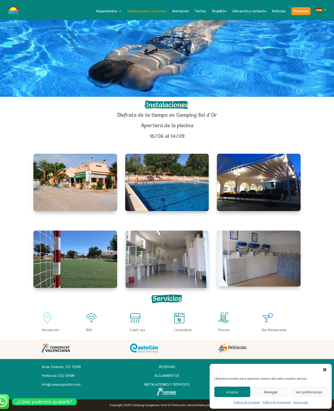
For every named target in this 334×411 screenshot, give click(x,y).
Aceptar (232, 392)
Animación (180, 11)
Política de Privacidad (276, 402)
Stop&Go (219, 11)
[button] (324, 369)
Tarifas (200, 11)
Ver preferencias (309, 392)
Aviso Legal (300, 402)
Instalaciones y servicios (147, 11)
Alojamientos (106, 11)
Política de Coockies (247, 402)
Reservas (301, 11)
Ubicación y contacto (249, 11)
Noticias (279, 11)
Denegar (271, 392)
